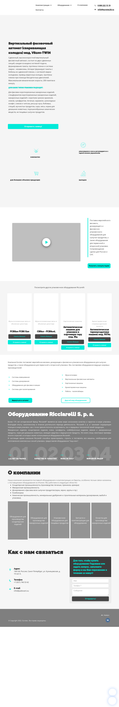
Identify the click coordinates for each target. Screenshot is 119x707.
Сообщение (90, 592)
